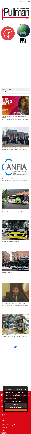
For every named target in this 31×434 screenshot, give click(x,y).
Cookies (3, 433)
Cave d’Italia (4, 423)
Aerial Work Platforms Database (8, 425)
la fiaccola (3, 0)
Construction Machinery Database (8, 424)
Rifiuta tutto (15, 404)
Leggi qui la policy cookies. (10, 398)
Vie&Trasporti (4, 415)
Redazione (3, 404)
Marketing (22, 401)
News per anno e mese (6, 89)
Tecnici (7, 401)
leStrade (3, 413)
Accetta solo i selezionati (16, 407)
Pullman (3, 414)
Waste (3, 417)
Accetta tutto (15, 410)
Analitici (15, 401)
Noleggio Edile (5, 427)
